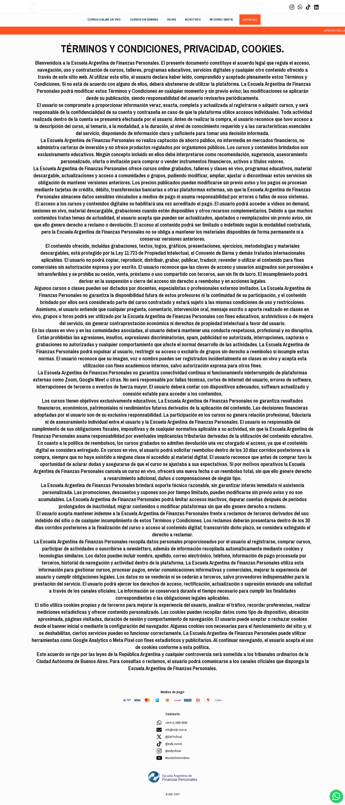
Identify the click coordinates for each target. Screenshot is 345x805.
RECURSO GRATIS (221, 20)
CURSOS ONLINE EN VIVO (104, 20)
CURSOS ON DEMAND (144, 20)
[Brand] (49, 7)
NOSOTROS (193, 20)
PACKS (171, 20)
